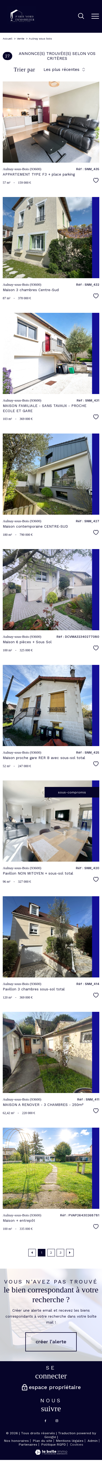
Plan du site (42, 1441)
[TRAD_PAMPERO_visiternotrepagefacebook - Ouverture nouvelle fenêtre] (45, 1421)
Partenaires (28, 1444)
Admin (93, 1441)
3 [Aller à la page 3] (60, 1253)
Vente (20, 38)
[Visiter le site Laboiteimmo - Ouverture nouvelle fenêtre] (51, 1454)
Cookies (76, 1444)
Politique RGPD (53, 1444)
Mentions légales (70, 1441)
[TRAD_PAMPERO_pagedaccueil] (21, 23)
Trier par (24, 70)
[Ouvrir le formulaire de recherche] (81, 16)
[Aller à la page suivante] (70, 1252)
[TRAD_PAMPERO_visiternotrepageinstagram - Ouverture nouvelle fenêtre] (57, 1421)
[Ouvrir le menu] (95, 16)
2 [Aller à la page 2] (51, 1253)
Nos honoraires (16, 1441)
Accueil (7, 38)
